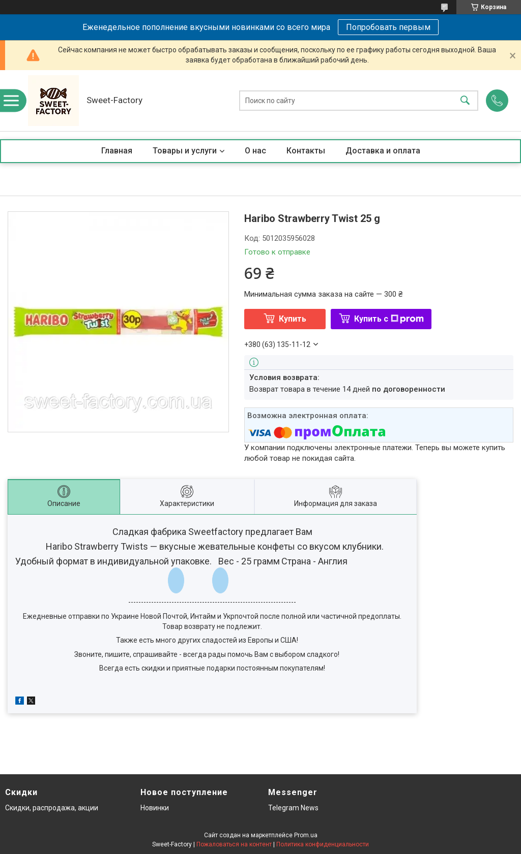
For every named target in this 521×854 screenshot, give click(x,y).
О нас (255, 150)
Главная (116, 150)
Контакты (305, 150)
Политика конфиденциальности (322, 844)
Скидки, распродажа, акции (51, 808)
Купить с (389, 319)
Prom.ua (305, 835)
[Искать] (465, 100)
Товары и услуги (185, 150)
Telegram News (293, 808)
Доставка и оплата (382, 150)
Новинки (154, 808)
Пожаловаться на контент (234, 844)
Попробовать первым (388, 27)
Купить (292, 319)
